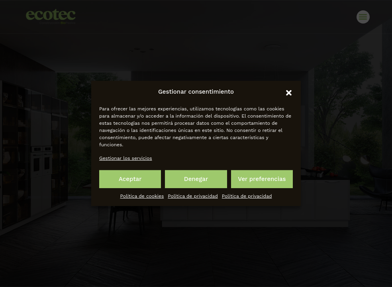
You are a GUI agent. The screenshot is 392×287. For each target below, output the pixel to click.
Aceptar (130, 179)
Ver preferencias (262, 179)
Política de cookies (142, 196)
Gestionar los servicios (125, 158)
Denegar (196, 179)
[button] (289, 92)
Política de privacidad (193, 196)
